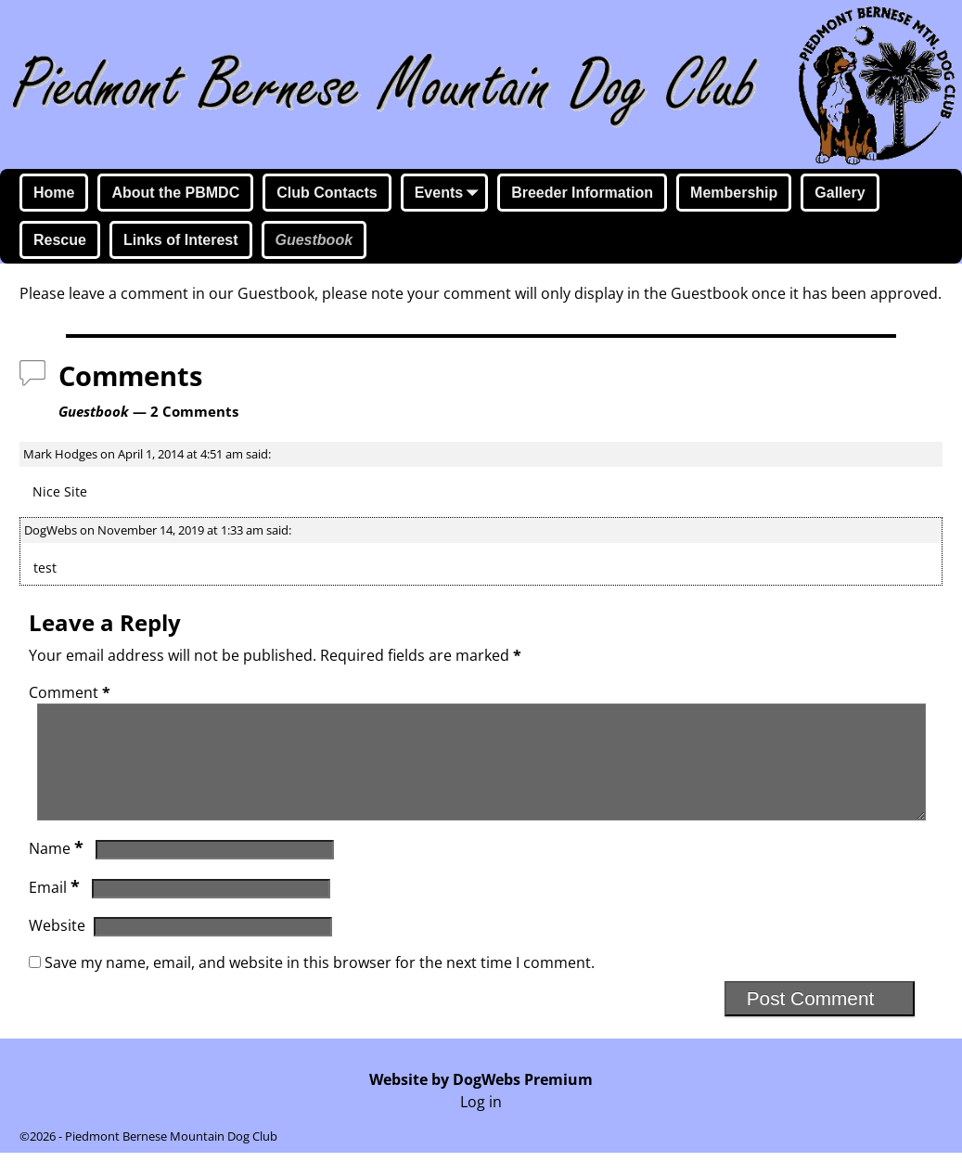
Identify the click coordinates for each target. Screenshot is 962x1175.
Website (57, 947)
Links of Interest (180, 240)
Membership (733, 192)
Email (56, 909)
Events (450, 194)
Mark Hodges (60, 453)
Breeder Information (582, 192)
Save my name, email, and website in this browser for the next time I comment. (320, 985)
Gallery (839, 192)
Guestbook (314, 240)
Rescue (59, 240)
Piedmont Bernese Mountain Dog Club (171, 1158)
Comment (71, 692)
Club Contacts (326, 192)
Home (53, 192)
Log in (481, 1124)
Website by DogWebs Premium (481, 1101)
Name (58, 870)
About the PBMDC (175, 192)
